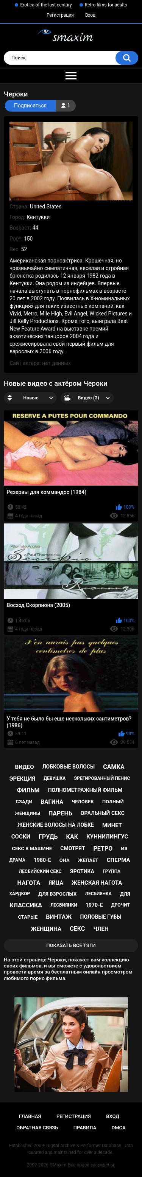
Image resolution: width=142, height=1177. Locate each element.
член (100, 928)
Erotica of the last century (46, 5)
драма (17, 860)
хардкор (19, 893)
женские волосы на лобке (55, 825)
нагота (29, 883)
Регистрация (60, 15)
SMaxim (58, 1165)
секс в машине (32, 848)
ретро (103, 848)
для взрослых (57, 894)
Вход (90, 15)
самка (113, 766)
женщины (27, 813)
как (72, 836)
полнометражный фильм (85, 790)
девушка (55, 778)
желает (88, 860)
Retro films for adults (106, 5)
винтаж (59, 917)
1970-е (94, 905)
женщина (46, 928)
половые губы (101, 917)
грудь (48, 836)
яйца (56, 883)
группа (111, 871)
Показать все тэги (70, 945)
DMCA (119, 1127)
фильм (28, 790)
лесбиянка (98, 893)
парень (60, 813)
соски (20, 836)
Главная (30, 1116)
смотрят (72, 848)
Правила (85, 1127)
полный (113, 801)
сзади (24, 801)
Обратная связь (37, 1127)
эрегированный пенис (102, 778)
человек (83, 801)
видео (24, 767)
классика (25, 905)
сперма (118, 860)
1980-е (42, 860)
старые (27, 917)
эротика (82, 871)
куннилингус (107, 836)
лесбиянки (63, 905)
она (64, 860)
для (125, 894)
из (124, 848)
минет (112, 825)
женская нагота (97, 882)
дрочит (120, 905)
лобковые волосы (68, 767)
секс (77, 928)
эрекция (22, 778)
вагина (52, 801)
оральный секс (103, 813)
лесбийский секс (40, 871)
